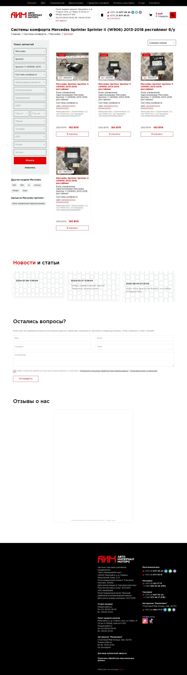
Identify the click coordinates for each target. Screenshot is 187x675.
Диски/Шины (76, 3)
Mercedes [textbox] (20, 51)
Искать (30, 160)
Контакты (154, 3)
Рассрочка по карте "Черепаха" (91, 277)
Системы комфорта (67, 103)
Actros (37, 185)
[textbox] (30, 82)
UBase (122, 669)
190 (22, 185)
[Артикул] (30, 152)
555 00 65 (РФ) (154, 586)
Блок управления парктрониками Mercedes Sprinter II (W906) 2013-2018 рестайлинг (71, 96)
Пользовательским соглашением (143, 371)
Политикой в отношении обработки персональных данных (104, 371)
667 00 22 (154, 595)
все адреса (61, 20)
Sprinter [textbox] (19, 59)
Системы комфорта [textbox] (26, 75)
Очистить (30, 168)
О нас (141, 3)
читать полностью (26, 291)
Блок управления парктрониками (29, 203)
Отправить (26, 379)
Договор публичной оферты (112, 653)
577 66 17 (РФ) (154, 597)
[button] (24, 191)
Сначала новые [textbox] (158, 43)
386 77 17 (153, 610)
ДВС (43, 3)
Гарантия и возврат (98, 3)
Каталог (32, 3)
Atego (15, 190)
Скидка (20, 277)
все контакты (113, 18)
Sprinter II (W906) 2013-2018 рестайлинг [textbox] (30, 67)
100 (14, 185)
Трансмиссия (57, 3)
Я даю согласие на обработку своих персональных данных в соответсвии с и (87, 371)
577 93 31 (119, 16)
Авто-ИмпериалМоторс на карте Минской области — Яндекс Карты (94, 520)
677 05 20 (120, 12)
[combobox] (30, 51)
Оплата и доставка (123, 3)
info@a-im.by (148, 617)
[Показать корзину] (162, 15)
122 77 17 (153, 583)
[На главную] (26, 15)
